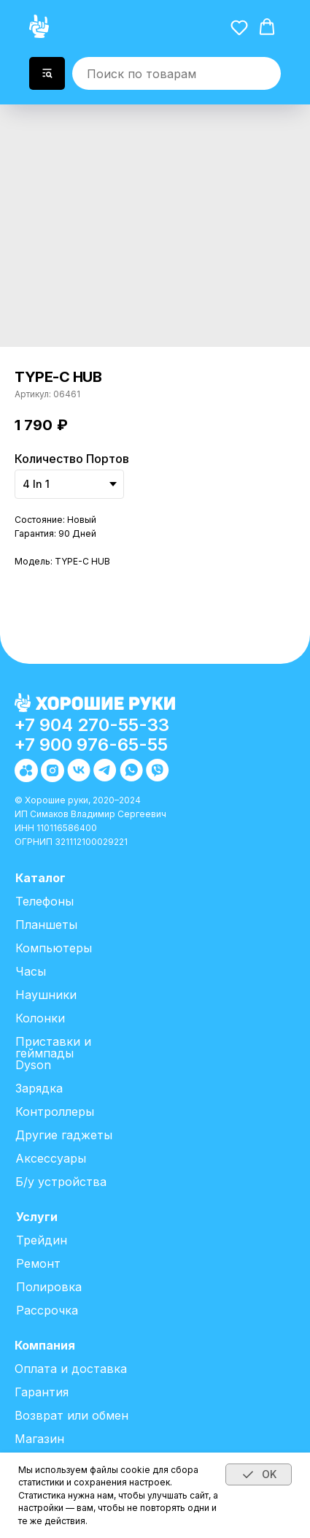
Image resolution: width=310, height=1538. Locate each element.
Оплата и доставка (71, 1368)
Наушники (46, 994)
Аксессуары (50, 1158)
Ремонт (38, 1263)
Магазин (39, 1438)
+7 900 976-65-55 (91, 744)
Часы (30, 971)
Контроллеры (54, 1111)
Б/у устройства (60, 1181)
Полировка (49, 1286)
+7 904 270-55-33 (91, 724)
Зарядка (39, 1088)
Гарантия (42, 1392)
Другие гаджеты (63, 1135)
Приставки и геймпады (53, 1047)
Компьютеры (53, 948)
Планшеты (46, 924)
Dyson (33, 1064)
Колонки (40, 1018)
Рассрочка (47, 1310)
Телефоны (44, 901)
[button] (239, 27)
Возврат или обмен (71, 1415)
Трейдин (41, 1240)
